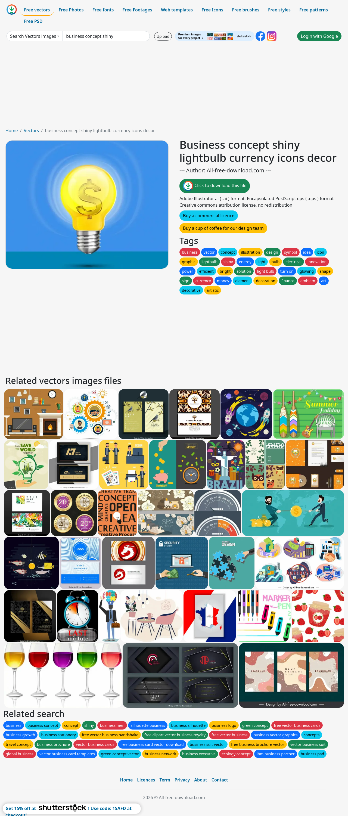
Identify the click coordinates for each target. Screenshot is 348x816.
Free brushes (245, 10)
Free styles (279, 10)
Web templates (177, 10)
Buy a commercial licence (208, 216)
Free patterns (313, 10)
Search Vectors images (33, 36)
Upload (163, 36)
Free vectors (37, 10)
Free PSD (33, 21)
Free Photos (70, 10)
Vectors (31, 131)
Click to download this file (214, 186)
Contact (220, 780)
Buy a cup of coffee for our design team (223, 228)
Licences (146, 780)
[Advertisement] (174, 86)
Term (164, 780)
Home (11, 131)
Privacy (182, 780)
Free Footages (137, 10)
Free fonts (103, 10)
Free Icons (212, 10)
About (200, 780)
